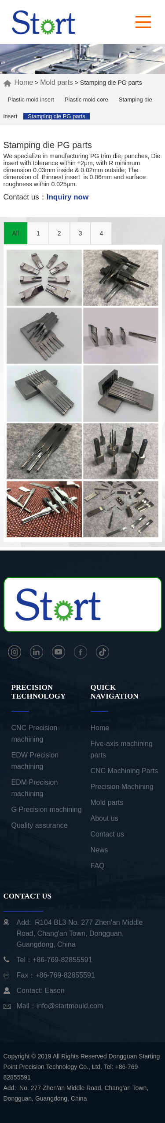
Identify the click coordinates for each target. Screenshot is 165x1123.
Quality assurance (39, 825)
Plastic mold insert (31, 99)
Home (18, 82)
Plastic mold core (86, 99)
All (15, 233)
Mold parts (56, 82)
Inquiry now (67, 197)
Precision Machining (122, 786)
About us (104, 818)
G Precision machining (46, 809)
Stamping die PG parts (56, 116)
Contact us (107, 834)
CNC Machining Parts (124, 771)
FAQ (98, 865)
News (99, 850)
